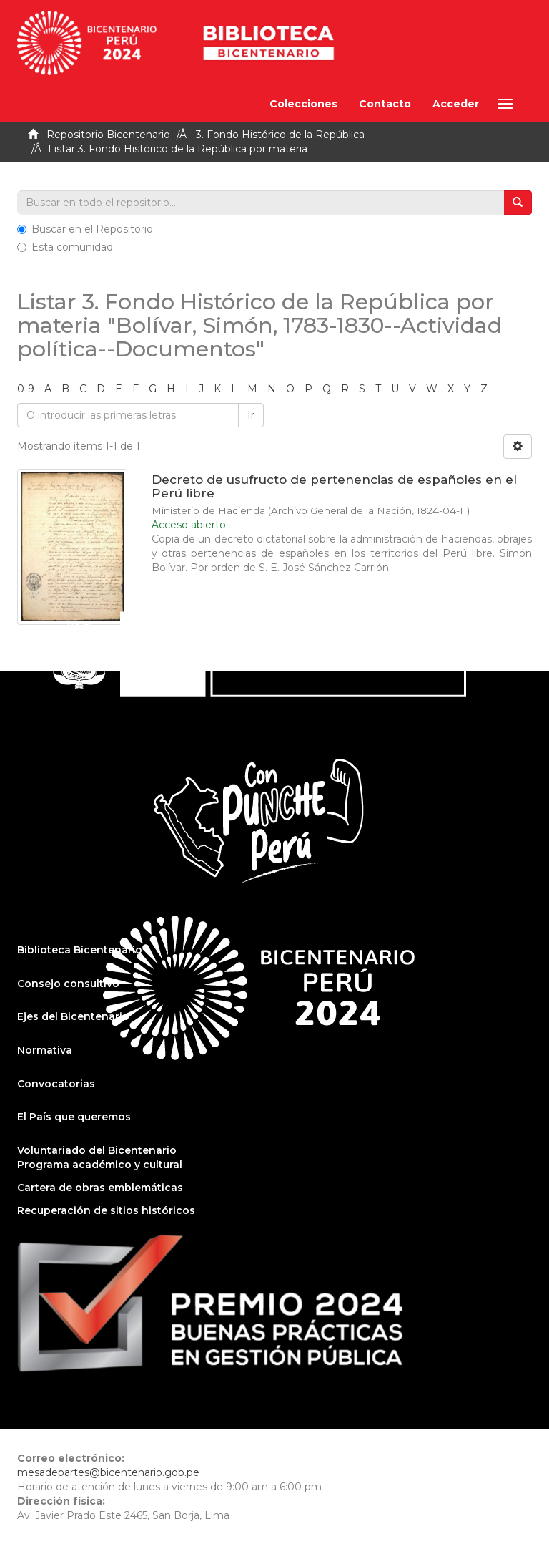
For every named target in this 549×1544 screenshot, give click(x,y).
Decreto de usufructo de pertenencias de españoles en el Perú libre (334, 486)
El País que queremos (74, 1116)
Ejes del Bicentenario (73, 1016)
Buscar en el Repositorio (85, 229)
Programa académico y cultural (99, 1164)
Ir (250, 415)
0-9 (25, 388)
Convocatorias (56, 1083)
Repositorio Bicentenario (108, 134)
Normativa (44, 1050)
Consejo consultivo (68, 983)
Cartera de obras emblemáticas (100, 1187)
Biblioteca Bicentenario (79, 949)
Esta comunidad (65, 247)
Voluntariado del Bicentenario (97, 1150)
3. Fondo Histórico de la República (280, 134)
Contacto (385, 103)
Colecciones (303, 103)
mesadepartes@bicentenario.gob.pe (108, 1472)
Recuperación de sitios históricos (106, 1210)
